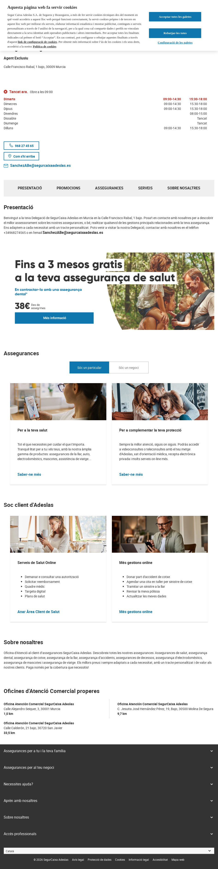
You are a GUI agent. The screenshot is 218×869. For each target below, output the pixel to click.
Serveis (145, 188)
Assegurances (109, 188)
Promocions (68, 188)
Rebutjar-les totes (175, 33)
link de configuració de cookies (37, 42)
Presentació (30, 188)
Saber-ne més (29, 474)
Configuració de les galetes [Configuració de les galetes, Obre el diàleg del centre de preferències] (175, 42)
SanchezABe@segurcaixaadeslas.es (40, 165)
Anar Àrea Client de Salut (38, 611)
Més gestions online (135, 611)
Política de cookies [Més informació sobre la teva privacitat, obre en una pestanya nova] (44, 46)
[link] (78, 859)
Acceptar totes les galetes (175, 16)
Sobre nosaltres (183, 188)
